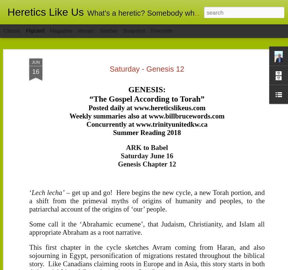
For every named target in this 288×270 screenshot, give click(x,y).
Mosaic (86, 31)
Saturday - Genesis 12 (147, 69)
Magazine (61, 31)
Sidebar (109, 31)
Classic (12, 31)
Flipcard (35, 31)
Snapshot (134, 31)
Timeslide (161, 31)
